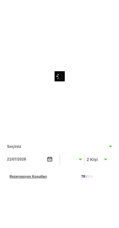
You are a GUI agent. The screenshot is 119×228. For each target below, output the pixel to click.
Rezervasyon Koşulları (28, 176)
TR (83, 176)
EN (90, 176)
